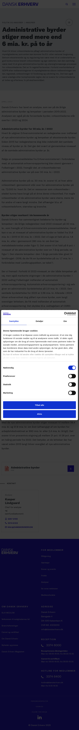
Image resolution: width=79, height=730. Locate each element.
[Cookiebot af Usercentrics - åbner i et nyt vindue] (64, 314)
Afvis (39, 414)
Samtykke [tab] (14, 321)
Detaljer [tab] (39, 321)
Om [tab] (65, 321)
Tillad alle (39, 405)
